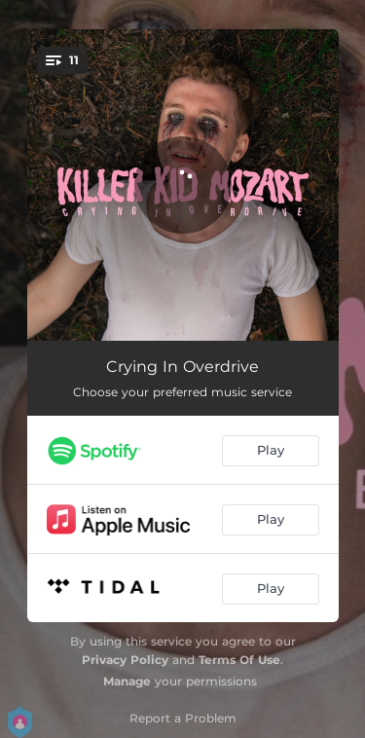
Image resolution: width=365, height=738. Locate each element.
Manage (127, 681)
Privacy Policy (125, 659)
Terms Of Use (239, 659)
